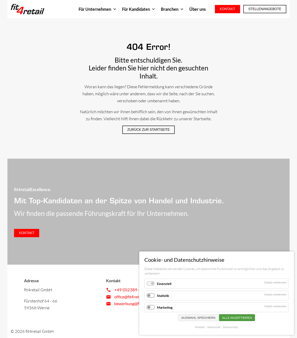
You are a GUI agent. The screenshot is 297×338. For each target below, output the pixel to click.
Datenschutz (230, 327)
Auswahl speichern (198, 317)
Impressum (213, 327)
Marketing (164, 307)
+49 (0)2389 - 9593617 (136, 289)
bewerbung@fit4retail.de (136, 303)
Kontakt (227, 9)
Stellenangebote (264, 9)
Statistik (163, 296)
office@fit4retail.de (131, 296)
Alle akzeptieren (237, 317)
